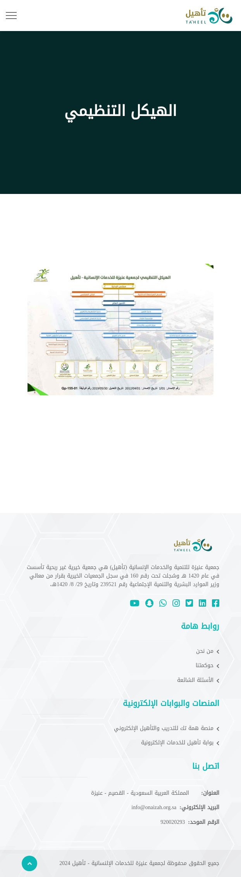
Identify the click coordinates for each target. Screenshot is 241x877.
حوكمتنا (207, 665)
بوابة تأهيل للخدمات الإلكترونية (180, 743)
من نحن (207, 651)
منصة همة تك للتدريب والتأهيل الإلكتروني (166, 728)
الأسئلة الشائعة (198, 680)
